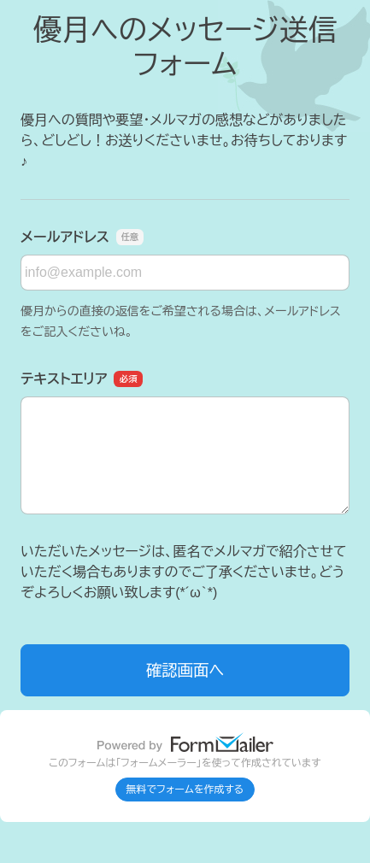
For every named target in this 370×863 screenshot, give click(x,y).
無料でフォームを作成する (185, 789)
